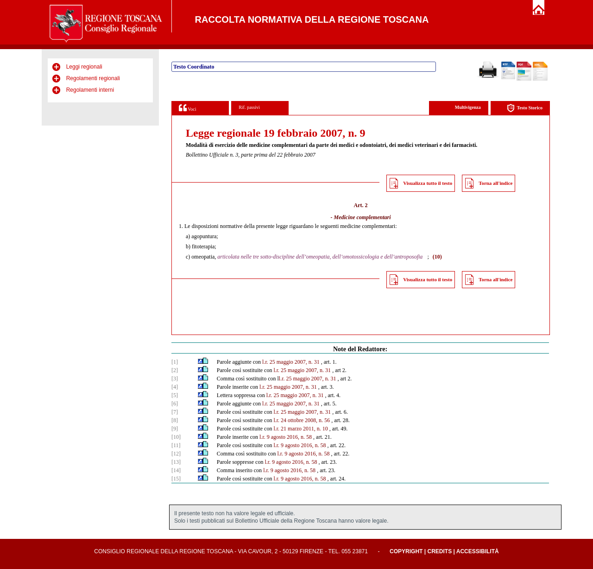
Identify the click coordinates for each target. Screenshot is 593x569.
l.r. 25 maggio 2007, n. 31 (291, 362)
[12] (176, 453)
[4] (174, 387)
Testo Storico (525, 108)
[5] (174, 395)
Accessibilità (477, 551)
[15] (176, 478)
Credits (439, 551)
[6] (174, 403)
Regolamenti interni (90, 90)
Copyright (406, 551)
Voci (187, 108)
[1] (174, 362)
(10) (437, 256)
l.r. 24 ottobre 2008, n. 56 (301, 420)
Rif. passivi (249, 107)
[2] (174, 370)
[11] (176, 445)
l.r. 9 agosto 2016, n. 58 (285, 437)
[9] (174, 428)
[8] (174, 420)
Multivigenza (468, 107)
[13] (176, 462)
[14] (176, 470)
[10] (176, 437)
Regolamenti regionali (93, 78)
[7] (174, 412)
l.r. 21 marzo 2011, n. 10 (300, 428)
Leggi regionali (84, 66)
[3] (174, 378)
